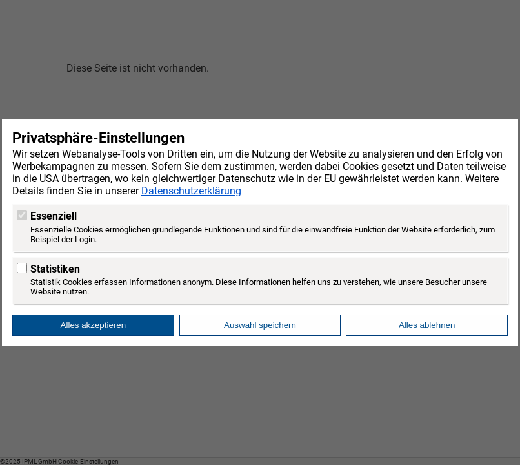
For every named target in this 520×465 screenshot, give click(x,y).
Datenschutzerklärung (191, 191)
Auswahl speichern (260, 325)
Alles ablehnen (427, 325)
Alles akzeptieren (93, 325)
